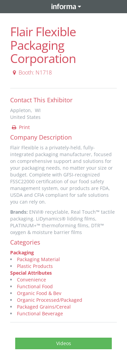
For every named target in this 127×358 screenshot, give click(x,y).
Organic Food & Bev (39, 293)
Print (20, 127)
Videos (63, 343)
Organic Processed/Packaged (49, 300)
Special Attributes (31, 273)
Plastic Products (35, 266)
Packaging (22, 252)
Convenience (31, 279)
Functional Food (35, 286)
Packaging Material (38, 259)
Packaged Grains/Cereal (44, 306)
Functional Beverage (40, 313)
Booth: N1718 (31, 72)
